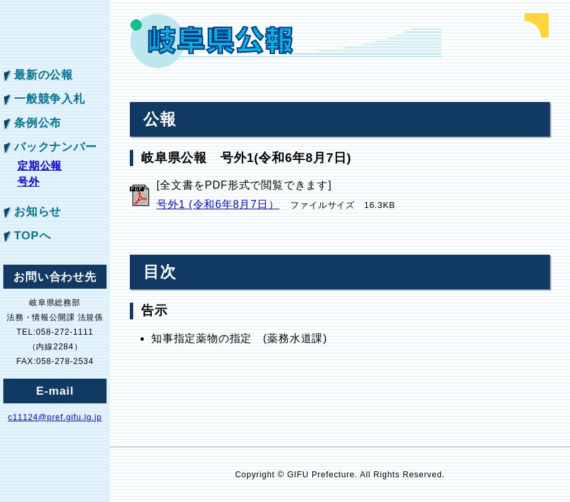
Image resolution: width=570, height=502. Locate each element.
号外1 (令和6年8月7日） (218, 204)
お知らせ (37, 211)
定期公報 (39, 165)
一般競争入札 (49, 98)
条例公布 (37, 122)
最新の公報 (43, 74)
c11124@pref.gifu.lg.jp (55, 417)
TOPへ (32, 235)
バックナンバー (55, 146)
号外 (28, 181)
